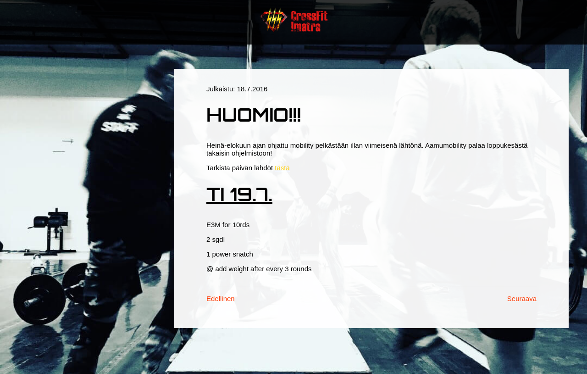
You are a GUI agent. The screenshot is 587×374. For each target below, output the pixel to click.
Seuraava (522, 298)
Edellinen (220, 298)
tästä (282, 168)
